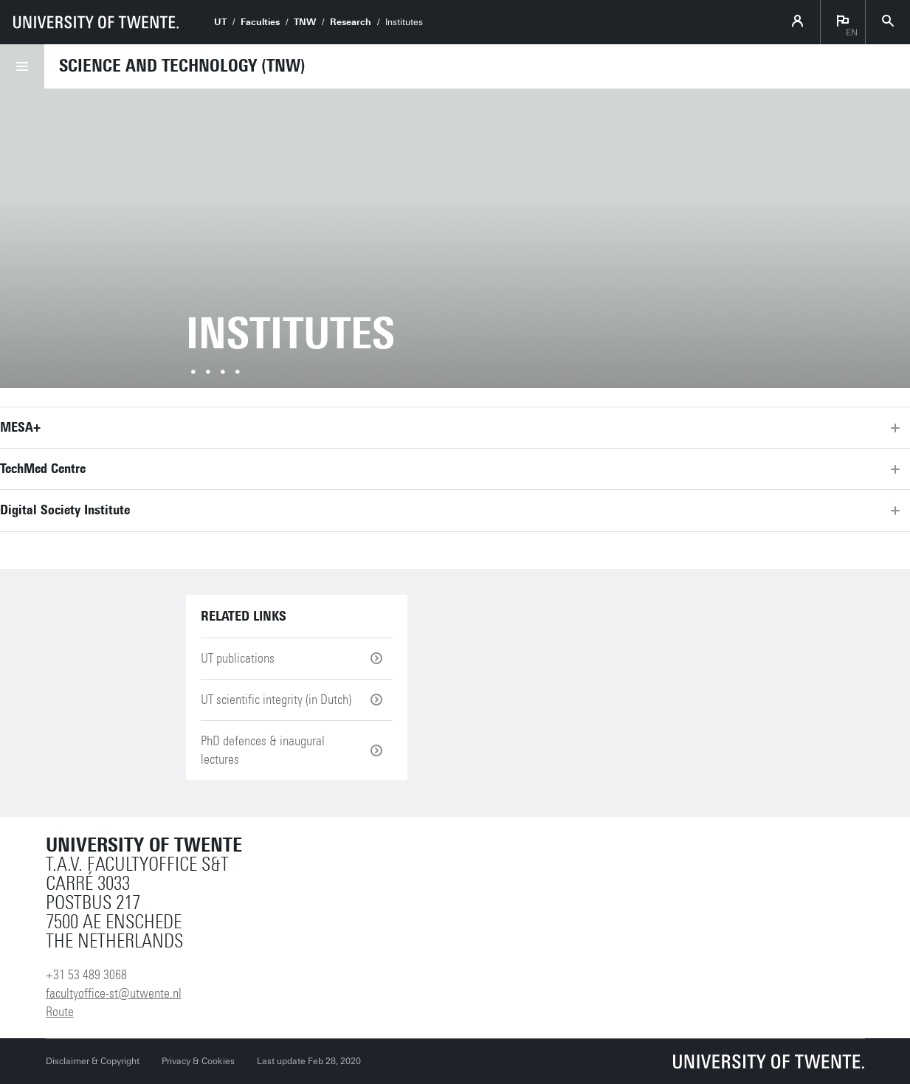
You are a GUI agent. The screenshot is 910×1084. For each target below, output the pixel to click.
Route (60, 1012)
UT (220, 22)
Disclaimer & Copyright (92, 1061)
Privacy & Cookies (198, 1061)
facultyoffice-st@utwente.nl (114, 993)
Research (350, 22)
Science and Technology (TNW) (182, 66)
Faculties (260, 22)
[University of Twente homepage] (96, 22)
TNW (305, 22)
